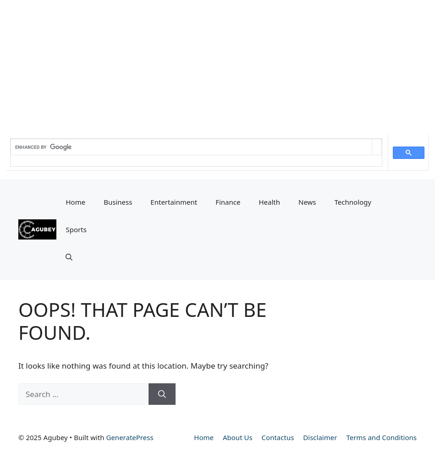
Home (75, 202)
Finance (227, 202)
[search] (191, 147)
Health (269, 202)
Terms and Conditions (381, 437)
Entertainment (173, 202)
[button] (69, 257)
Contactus (278, 437)
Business (118, 202)
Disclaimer (320, 437)
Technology (353, 202)
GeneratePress (129, 437)
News (307, 202)
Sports (76, 229)
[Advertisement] (217, 64)
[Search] (162, 394)
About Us (238, 437)
